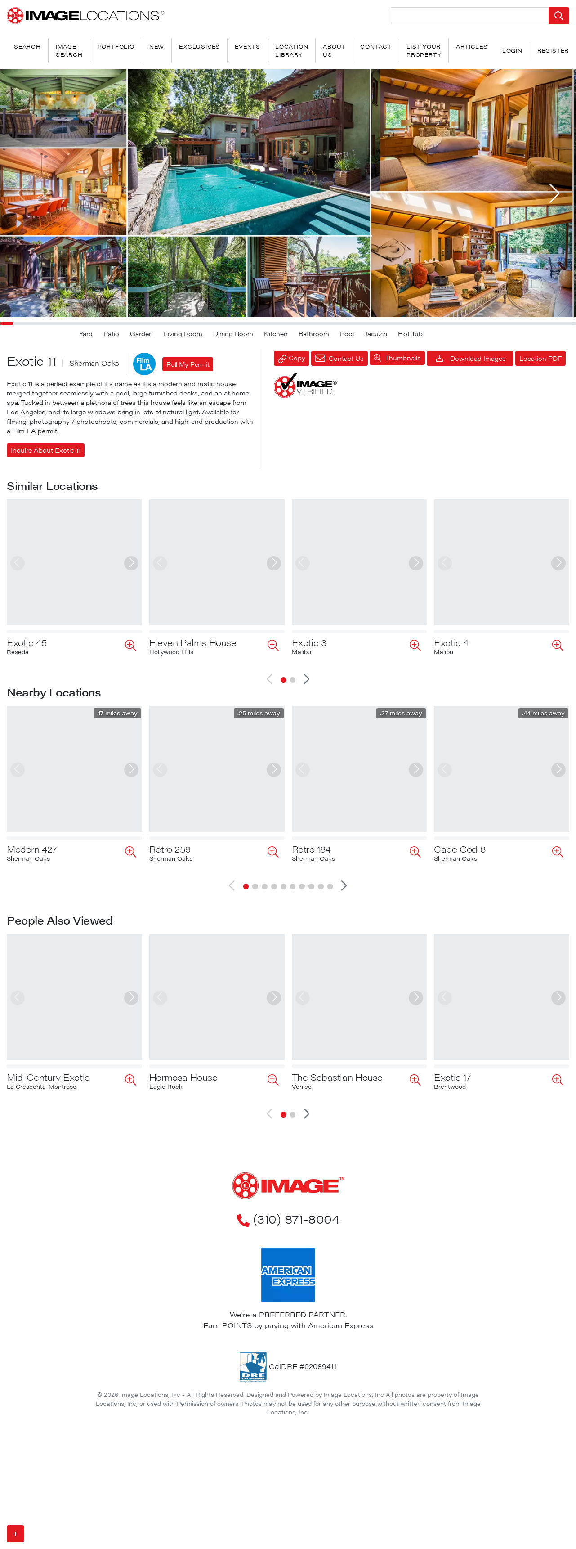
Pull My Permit (187, 363)
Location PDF (540, 358)
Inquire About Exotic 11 (45, 449)
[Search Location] (470, 15)
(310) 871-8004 (288, 1153)
